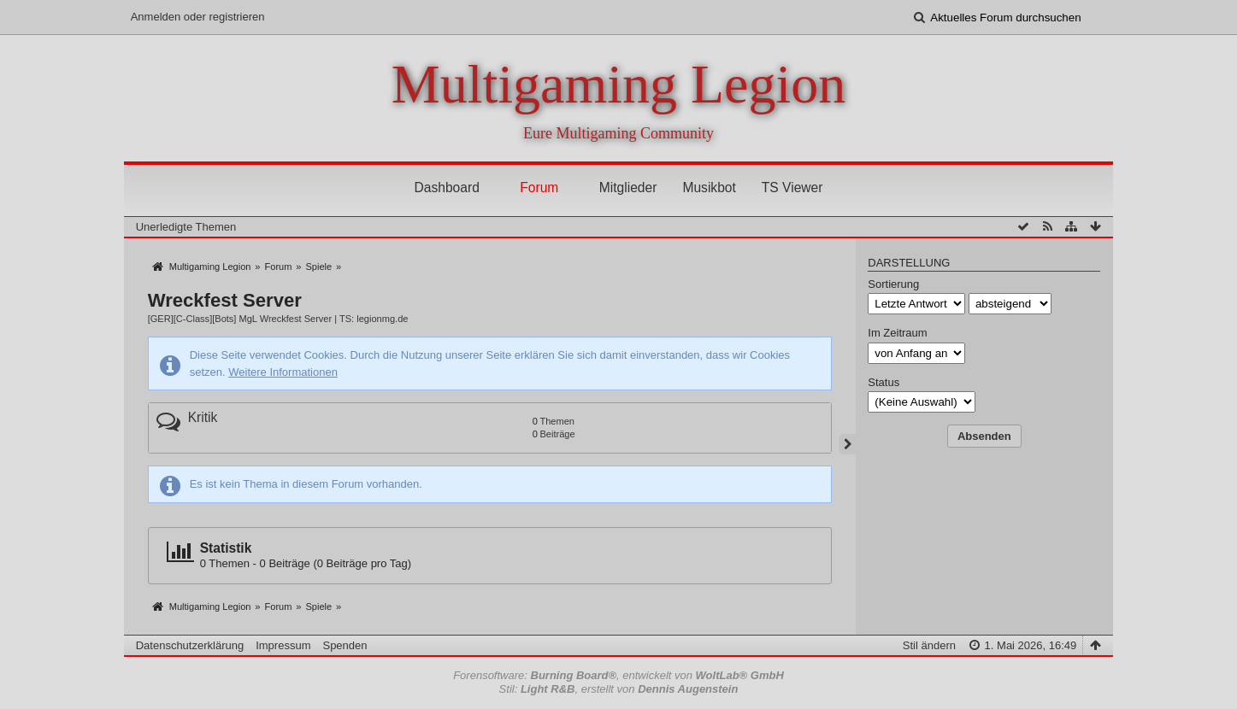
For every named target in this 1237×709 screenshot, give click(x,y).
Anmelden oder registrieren (198, 16)
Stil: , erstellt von (619, 689)
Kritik (203, 417)
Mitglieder (628, 187)
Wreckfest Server (225, 300)
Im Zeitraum (897, 332)
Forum (539, 187)
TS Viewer (792, 187)
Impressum (283, 645)
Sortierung (893, 284)
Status (883, 382)
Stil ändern (929, 645)
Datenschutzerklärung (190, 645)
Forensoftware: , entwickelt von (618, 675)
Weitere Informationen (283, 372)
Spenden (344, 645)
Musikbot (708, 187)
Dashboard (447, 187)
